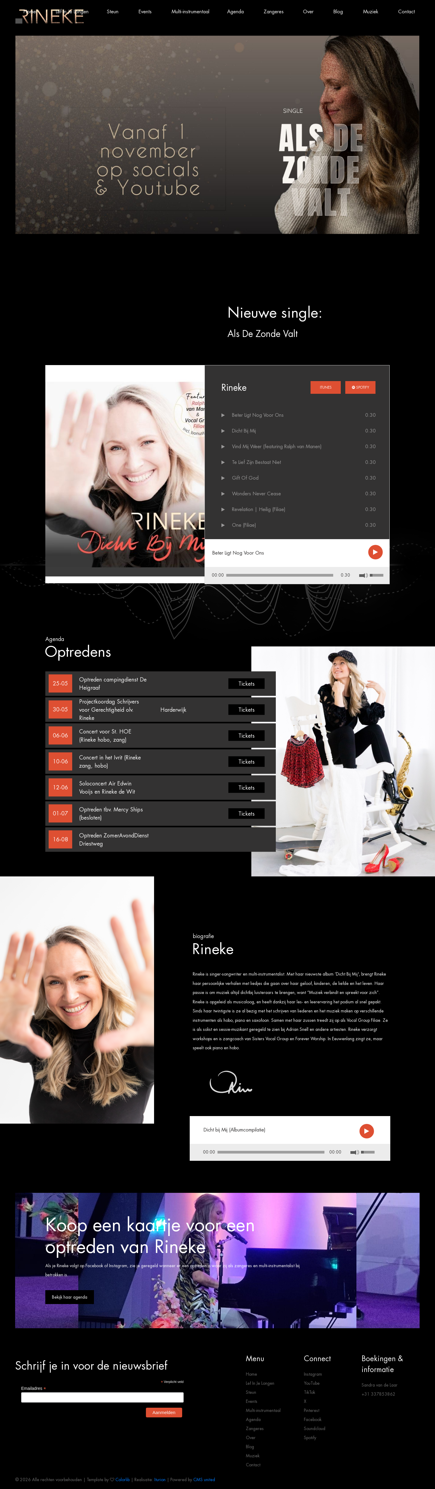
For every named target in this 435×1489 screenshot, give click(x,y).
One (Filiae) (244, 525)
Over (251, 1437)
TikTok (309, 1392)
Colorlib (122, 1479)
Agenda (253, 1419)
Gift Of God (245, 478)
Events (251, 1401)
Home (251, 1374)
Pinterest (311, 1410)
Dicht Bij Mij (244, 431)
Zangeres (255, 1428)
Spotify (360, 387)
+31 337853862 (378, 1394)
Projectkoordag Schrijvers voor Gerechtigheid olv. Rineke (109, 709)
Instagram (313, 1374)
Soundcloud (314, 1428)
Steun (251, 1392)
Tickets (246, 683)
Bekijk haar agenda (69, 1297)
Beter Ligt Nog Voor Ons (258, 415)
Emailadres (33, 1388)
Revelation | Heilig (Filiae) (258, 509)
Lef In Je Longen (260, 1383)
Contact (253, 1465)
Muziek (252, 1455)
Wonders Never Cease (256, 493)
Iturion (160, 1479)
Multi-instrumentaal (263, 1410)
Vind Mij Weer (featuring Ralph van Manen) (277, 446)
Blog (250, 1446)
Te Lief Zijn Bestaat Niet (256, 462)
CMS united (204, 1479)
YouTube (312, 1383)
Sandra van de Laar (380, 1385)
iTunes (326, 387)
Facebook (312, 1419)
